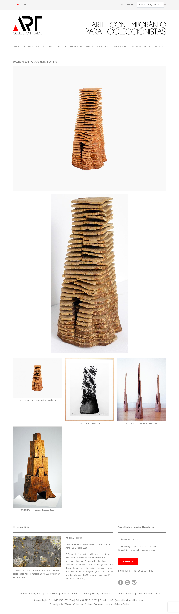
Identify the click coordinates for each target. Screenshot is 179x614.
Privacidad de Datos (149, 593)
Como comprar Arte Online (62, 593)
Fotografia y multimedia (78, 46)
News (147, 46)
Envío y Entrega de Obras (97, 593)
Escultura (55, 46)
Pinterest (134, 582)
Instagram (127, 582)
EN (24, 4)
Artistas (28, 46)
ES (18, 4)
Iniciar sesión (127, 4)
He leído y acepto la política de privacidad (140, 546)
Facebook (120, 582)
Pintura (40, 46)
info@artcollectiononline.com (126, 600)
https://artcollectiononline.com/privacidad (137, 550)
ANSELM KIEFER (74, 538)
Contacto (158, 46)
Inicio (17, 46)
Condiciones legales (29, 593)
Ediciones (102, 46)
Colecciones (118, 46)
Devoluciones (125, 593)
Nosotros (135, 46)
